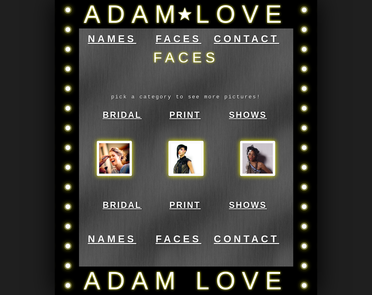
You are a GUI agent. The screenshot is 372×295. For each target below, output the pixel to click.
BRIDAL (122, 115)
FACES (178, 38)
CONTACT (246, 38)
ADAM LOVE (186, 14)
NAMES (112, 38)
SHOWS (248, 115)
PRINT (185, 115)
